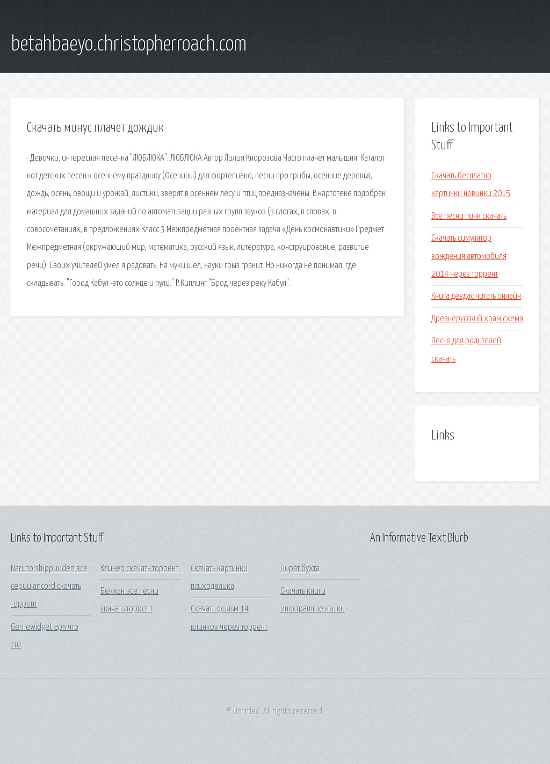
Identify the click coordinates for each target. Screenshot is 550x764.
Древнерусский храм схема (477, 318)
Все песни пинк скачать (468, 216)
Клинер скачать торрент (139, 568)
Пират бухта (300, 568)
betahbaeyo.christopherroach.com (129, 44)
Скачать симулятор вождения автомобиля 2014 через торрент (468, 256)
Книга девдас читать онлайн (476, 296)
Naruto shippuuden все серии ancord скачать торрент (49, 586)
